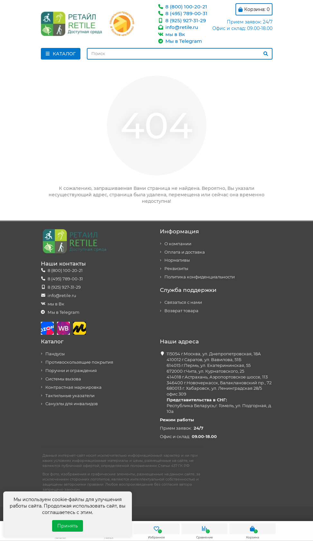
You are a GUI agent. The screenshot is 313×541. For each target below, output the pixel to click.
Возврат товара (181, 310)
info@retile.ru (178, 27)
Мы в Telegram (180, 41)
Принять (67, 526)
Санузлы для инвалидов (71, 403)
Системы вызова (63, 379)
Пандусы (55, 353)
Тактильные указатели (70, 395)
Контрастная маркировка (73, 387)
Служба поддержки (188, 290)
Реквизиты (176, 268)
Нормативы (177, 260)
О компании (177, 243)
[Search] (179, 54)
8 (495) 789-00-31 (182, 13)
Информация (179, 231)
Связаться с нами (183, 302)
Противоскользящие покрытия (79, 362)
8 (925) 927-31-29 (182, 20)
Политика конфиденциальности (199, 277)
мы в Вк (171, 34)
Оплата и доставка (184, 252)
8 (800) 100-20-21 (182, 7)
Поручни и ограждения (71, 370)
